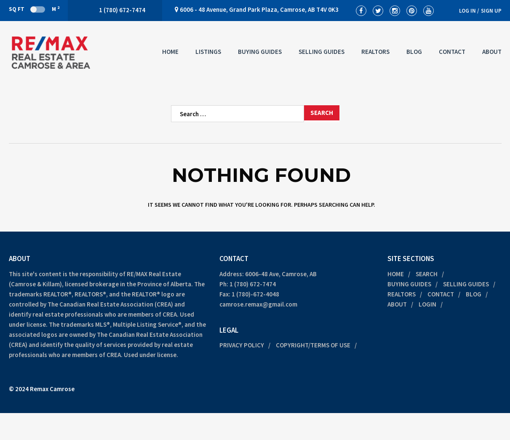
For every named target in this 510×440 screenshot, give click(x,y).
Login (427, 304)
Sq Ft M (34, 9)
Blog (414, 52)
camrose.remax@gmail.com (258, 304)
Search (427, 274)
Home (170, 52)
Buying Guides (260, 52)
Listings (208, 52)
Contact (452, 52)
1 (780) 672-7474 (253, 284)
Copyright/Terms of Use (313, 345)
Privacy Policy (241, 345)
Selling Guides (321, 52)
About (492, 52)
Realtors (375, 52)
